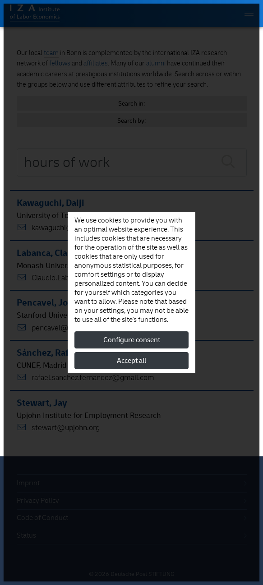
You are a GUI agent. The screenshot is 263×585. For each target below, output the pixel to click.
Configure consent (131, 339)
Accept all (131, 360)
